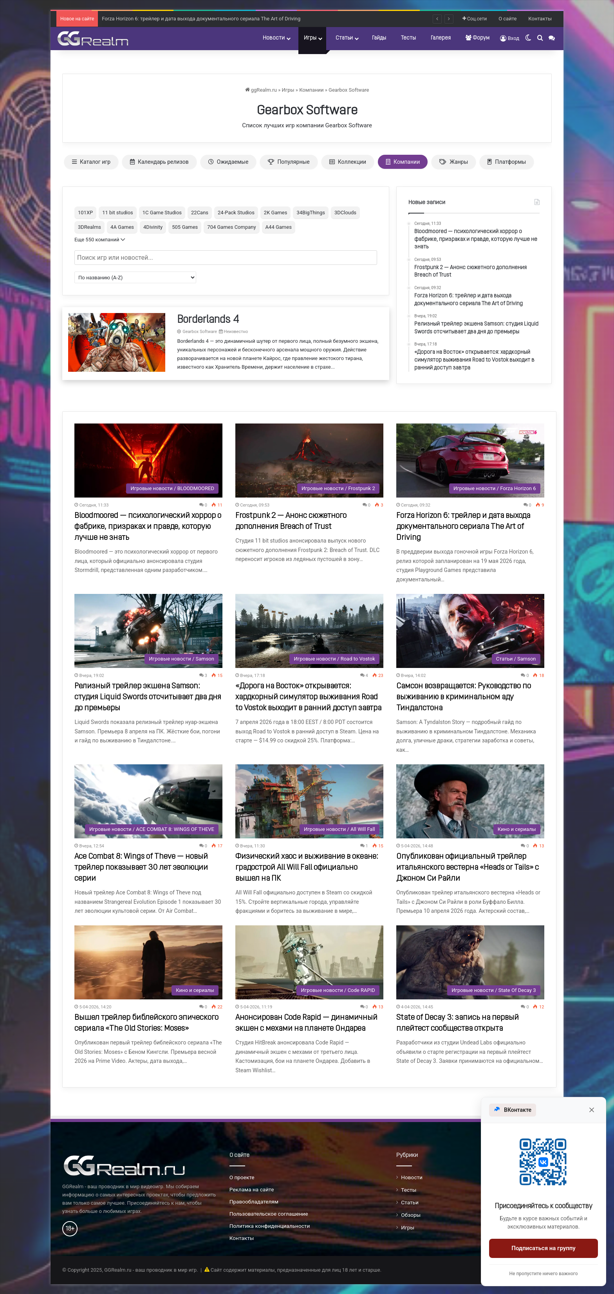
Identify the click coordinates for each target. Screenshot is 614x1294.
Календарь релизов (159, 162)
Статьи (344, 38)
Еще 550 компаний (99, 240)
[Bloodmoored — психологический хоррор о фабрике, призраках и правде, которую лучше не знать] (148, 460)
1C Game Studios (162, 212)
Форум (477, 38)
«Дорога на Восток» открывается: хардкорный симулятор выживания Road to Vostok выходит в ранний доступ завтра (308, 697)
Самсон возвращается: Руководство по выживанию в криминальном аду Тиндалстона (463, 697)
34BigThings (310, 212)
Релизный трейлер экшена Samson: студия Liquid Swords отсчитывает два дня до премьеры (147, 697)
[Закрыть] (591, 1110)
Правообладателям (253, 1201)
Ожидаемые (228, 162)
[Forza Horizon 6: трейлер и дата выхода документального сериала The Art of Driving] (470, 460)
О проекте (242, 1177)
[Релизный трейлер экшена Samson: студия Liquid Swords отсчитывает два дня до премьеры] (148, 631)
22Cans (199, 212)
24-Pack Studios (236, 212)
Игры (310, 38)
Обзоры (411, 1215)
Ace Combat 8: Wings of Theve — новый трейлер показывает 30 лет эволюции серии (141, 868)
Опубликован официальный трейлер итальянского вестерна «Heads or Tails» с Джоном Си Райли (467, 868)
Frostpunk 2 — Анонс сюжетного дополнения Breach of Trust (173, 18)
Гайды (379, 38)
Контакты (540, 19)
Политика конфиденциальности (269, 1226)
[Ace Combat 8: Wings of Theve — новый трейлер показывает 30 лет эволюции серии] (148, 801)
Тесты (408, 38)
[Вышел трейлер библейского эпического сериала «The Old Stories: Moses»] (148, 962)
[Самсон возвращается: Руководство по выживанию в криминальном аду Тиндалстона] (470, 631)
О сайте (507, 19)
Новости (274, 38)
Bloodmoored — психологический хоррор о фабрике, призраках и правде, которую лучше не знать (147, 527)
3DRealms (89, 227)
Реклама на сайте (251, 1189)
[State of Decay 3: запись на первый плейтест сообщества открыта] (470, 962)
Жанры (453, 162)
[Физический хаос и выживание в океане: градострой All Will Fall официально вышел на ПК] (309, 801)
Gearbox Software (349, 90)
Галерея (441, 38)
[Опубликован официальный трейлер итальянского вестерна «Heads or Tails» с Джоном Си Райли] (470, 801)
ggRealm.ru (261, 90)
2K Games (275, 212)
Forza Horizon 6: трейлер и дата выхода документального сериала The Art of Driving (463, 527)
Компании (311, 90)
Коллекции (347, 162)
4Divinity (153, 227)
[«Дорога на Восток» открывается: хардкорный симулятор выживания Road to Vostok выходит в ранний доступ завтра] (309, 631)
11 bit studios (117, 212)
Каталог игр (91, 162)
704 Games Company (231, 227)
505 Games (185, 227)
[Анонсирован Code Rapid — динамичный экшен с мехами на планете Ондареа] (309, 962)
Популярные (288, 162)
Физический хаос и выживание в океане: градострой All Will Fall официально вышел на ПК (306, 868)
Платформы (507, 162)
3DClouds (345, 212)
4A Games (122, 227)
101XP (85, 212)
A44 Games (278, 227)
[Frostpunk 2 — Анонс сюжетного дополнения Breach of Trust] (309, 460)
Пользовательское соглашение (268, 1214)
